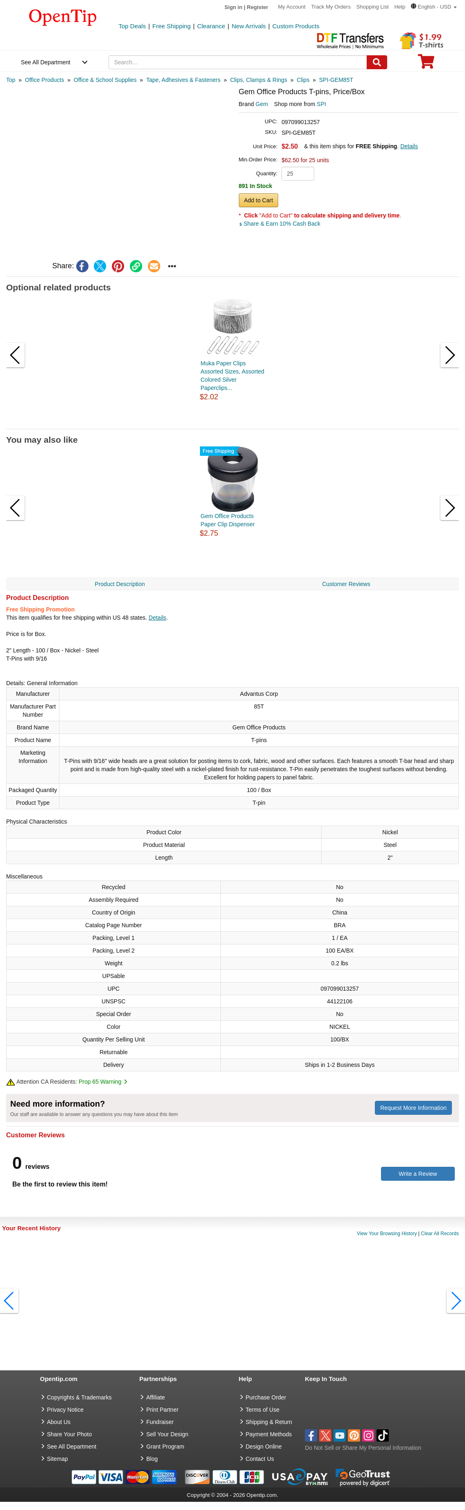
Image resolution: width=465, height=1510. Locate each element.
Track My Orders (331, 7)
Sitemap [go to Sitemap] (57, 1459)
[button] (434, 7)
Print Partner (162, 1409)
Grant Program (165, 1446)
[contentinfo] (63, 17)
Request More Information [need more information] (413, 1108)
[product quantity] (297, 174)
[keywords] (238, 62)
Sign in (233, 7)
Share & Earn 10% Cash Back (279, 223)
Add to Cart (258, 200)
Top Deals (132, 26)
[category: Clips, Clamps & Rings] (258, 80)
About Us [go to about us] (59, 1422)
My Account (292, 7)
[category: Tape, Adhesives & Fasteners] (183, 80)
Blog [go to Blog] (152, 1459)
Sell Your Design (167, 1434)
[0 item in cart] (426, 64)
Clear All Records (440, 1233)
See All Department (45, 62)
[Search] (377, 62)
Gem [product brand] (262, 104)
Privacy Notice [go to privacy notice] (65, 1409)
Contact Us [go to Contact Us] (260, 1459)
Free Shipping (171, 26)
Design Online (264, 1446)
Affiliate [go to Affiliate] (155, 1397)
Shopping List (372, 7)
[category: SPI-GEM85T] (336, 80)
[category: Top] (11, 80)
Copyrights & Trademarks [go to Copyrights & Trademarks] (79, 1397)
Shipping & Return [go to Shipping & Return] (269, 1422)
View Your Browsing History (387, 1233)
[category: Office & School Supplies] (105, 80)
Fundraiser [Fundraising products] (160, 1422)
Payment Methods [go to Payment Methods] (269, 1434)
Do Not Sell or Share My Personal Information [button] (363, 1447)
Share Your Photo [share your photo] (69, 1434)
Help (399, 7)
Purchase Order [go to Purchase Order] (266, 1397)
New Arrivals (248, 26)
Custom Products (296, 26)
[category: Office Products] (44, 80)
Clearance (211, 26)
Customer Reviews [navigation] (346, 584)
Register (257, 7)
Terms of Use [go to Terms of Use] (262, 1409)
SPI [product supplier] (321, 104)
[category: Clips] (303, 80)
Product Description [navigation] (120, 584)
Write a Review (418, 1173)
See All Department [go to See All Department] (72, 1446)
